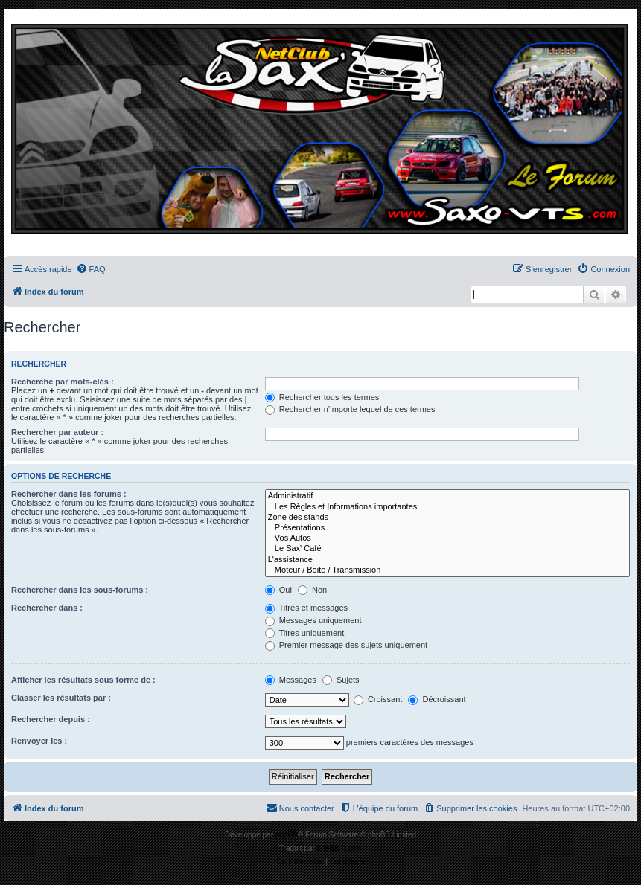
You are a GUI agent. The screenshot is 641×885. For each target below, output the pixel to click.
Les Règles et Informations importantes (447, 507)
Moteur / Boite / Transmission (447, 570)
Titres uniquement (305, 632)
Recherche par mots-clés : (62, 381)
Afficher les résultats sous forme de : (83, 679)
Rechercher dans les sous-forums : (79, 589)
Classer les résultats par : (61, 697)
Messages (290, 679)
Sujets (341, 679)
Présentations (447, 528)
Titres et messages (306, 607)
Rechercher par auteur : (57, 432)
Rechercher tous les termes (322, 397)
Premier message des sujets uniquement (346, 644)
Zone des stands (447, 517)
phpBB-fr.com (340, 848)
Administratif (447, 496)
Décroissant (436, 699)
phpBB (286, 835)
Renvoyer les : (39, 740)
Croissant (378, 699)
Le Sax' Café (447, 549)
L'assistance (447, 560)
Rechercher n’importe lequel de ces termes (350, 409)
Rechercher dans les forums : (69, 493)
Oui (278, 589)
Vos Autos (447, 538)
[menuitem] (91, 269)
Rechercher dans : (47, 607)
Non (312, 589)
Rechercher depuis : (50, 719)
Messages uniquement (313, 620)
